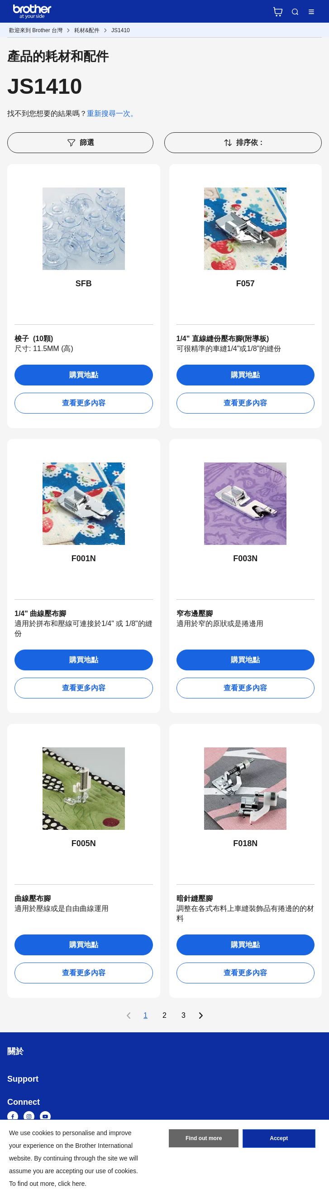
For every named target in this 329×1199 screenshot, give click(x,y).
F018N (245, 843)
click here (71, 1183)
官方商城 (277, 11)
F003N (245, 558)
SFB (84, 283)
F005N (84, 843)
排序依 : (242, 142)
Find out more (204, 1139)
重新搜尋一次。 (112, 113)
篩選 (80, 142)
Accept (279, 1139)
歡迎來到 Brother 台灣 (35, 30)
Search (295, 11)
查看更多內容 (83, 403)
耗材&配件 (87, 30)
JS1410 (120, 30)
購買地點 (83, 375)
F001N (84, 558)
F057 (245, 283)
